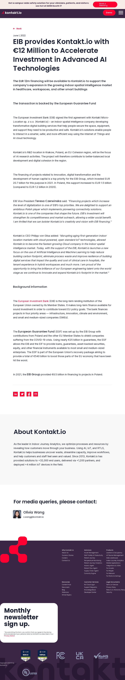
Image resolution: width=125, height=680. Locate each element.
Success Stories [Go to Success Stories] (67, 555)
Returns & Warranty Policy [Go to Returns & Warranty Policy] (115, 590)
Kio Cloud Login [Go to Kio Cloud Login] (89, 584)
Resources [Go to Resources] (66, 582)
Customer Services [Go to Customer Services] (91, 582)
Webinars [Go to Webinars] (65, 592)
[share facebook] (29, 394)
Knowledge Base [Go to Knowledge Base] (90, 590)
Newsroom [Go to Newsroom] (66, 587)
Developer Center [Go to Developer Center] (90, 592)
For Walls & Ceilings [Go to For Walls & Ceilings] (113, 576)
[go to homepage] (12, 12)
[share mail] (35, 394)
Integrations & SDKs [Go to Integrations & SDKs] (113, 565)
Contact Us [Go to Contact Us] (66, 560)
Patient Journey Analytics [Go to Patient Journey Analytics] (93, 563)
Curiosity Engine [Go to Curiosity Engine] (90, 573)
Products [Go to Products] (109, 550)
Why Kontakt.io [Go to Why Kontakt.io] (68, 550)
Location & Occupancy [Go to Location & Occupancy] (114, 553)
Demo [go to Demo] (109, 12)
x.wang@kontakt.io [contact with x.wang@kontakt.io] (33, 517)
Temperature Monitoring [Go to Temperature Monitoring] (92, 560)
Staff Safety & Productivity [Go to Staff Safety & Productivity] (93, 555)
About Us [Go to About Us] (65, 553)
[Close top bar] (119, 4)
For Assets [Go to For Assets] (110, 568)
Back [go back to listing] (19, 28)
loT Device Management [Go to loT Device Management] (114, 555)
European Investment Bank (33, 301)
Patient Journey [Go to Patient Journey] (89, 558)
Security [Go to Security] (109, 592)
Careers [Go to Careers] (65, 558)
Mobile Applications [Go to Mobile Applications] (113, 563)
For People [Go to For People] (109, 571)
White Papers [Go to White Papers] (67, 595)
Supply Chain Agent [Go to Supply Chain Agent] (91, 571)
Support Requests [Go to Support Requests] (90, 587)
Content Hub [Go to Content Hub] (66, 584)
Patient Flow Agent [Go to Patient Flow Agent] (90, 568)
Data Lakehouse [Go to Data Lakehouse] (112, 558)
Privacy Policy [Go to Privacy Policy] (111, 587)
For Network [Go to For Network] (110, 573)
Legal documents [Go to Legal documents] (113, 582)
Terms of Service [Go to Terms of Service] (112, 584)
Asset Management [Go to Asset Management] (91, 553)
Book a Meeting (103, 4)
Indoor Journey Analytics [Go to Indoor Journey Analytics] (115, 560)
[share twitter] (22, 394)
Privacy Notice (9, 636)
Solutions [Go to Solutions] (87, 550)
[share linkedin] (15, 394)
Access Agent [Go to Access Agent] (89, 565)
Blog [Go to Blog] (63, 590)
